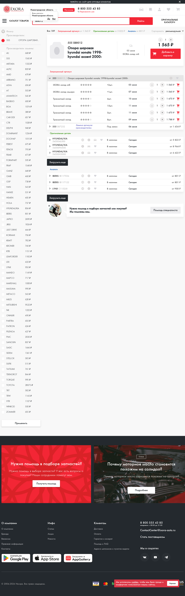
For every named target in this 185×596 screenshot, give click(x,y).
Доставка (98, 529)
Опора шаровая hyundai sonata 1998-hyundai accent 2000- (85, 52)
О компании (7, 529)
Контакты (5, 549)
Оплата (97, 534)
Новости (52, 539)
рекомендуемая (175, 31)
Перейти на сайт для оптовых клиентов (90, 2)
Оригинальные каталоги (169, 21)
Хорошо (172, 583)
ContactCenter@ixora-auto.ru (157, 530)
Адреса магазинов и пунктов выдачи (111, 549)
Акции (51, 534)
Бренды (5, 534)
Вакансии (5, 539)
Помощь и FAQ (101, 544)
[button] (115, 78)
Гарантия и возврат (103, 539)
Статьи (51, 529)
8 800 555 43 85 (89, 8)
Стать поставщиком (152, 537)
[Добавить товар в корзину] (178, 84)
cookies (135, 582)
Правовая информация (12, 544)
